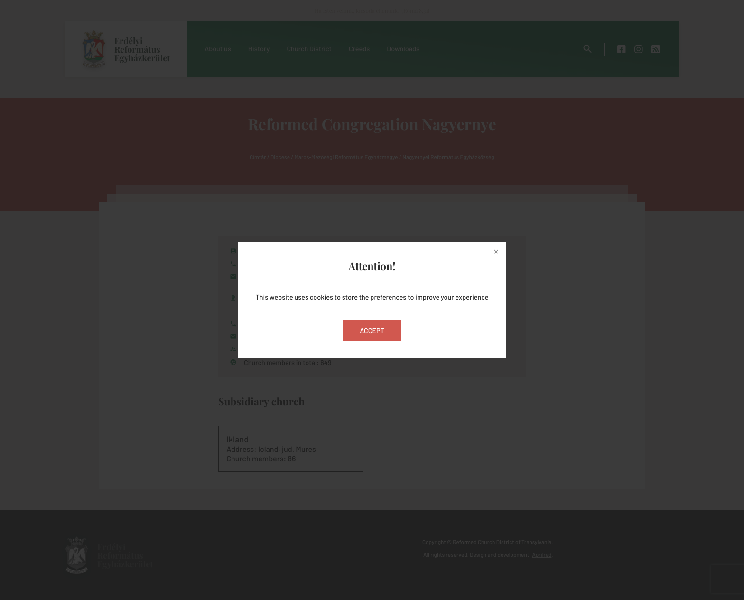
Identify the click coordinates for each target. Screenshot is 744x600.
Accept (372, 331)
